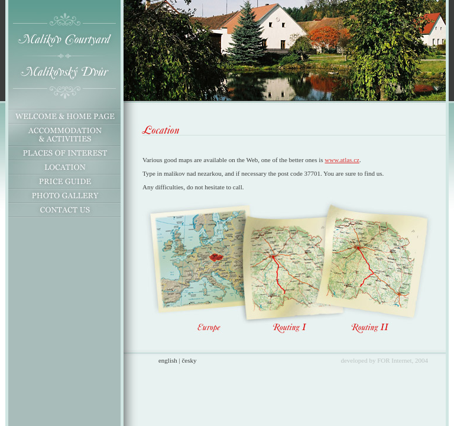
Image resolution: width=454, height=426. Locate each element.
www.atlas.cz (342, 159)
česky (188, 360)
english (167, 360)
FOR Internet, (395, 360)
